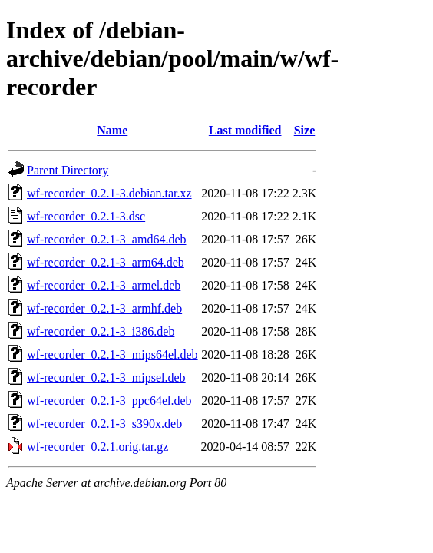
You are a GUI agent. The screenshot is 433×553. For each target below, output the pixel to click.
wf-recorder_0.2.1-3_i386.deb (100, 331)
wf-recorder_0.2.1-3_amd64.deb (106, 239)
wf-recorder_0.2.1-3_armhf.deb (104, 308)
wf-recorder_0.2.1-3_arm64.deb (105, 262)
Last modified (245, 130)
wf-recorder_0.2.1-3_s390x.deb (104, 423)
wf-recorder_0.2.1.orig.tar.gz (97, 446)
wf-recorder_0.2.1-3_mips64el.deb (112, 354)
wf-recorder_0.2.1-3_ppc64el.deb (109, 400)
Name (112, 130)
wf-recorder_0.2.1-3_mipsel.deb (106, 377)
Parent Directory (67, 170)
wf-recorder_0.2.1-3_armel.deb (103, 285)
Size (305, 130)
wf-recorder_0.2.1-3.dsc (86, 216)
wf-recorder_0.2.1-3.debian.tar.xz (109, 193)
